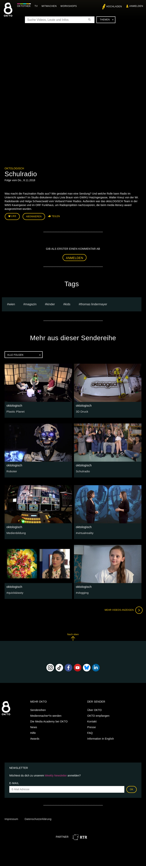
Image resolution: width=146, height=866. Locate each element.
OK (131, 788)
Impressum (11, 818)
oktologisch (14, 168)
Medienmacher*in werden (45, 715)
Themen (106, 19)
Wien (12, 303)
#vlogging (82, 591)
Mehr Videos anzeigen (122, 609)
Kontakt (92, 720)
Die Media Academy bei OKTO (49, 720)
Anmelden (74, 257)
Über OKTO (94, 709)
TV (37, 6)
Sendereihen (38, 709)
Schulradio (82, 470)
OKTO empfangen (98, 715)
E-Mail (14, 782)
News (33, 726)
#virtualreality (84, 531)
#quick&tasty (14, 591)
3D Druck (81, 410)
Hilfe (33, 732)
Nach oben (73, 636)
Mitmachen (50, 6)
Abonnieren (34, 216)
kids (67, 303)
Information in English (100, 737)
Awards (34, 737)
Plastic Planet (14, 410)
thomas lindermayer (93, 303)
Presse (91, 726)
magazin (30, 303)
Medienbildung (15, 531)
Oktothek (25, 6)
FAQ (90, 732)
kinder (51, 303)
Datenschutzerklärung (38, 818)
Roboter (11, 470)
